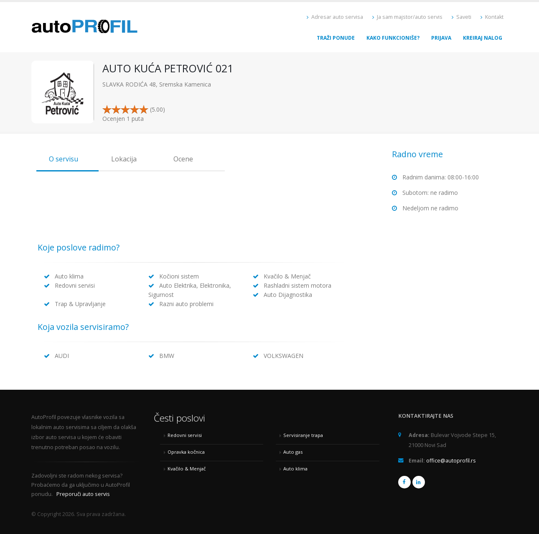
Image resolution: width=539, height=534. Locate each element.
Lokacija (124, 159)
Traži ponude (336, 37)
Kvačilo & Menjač (187, 468)
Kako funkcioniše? (393, 37)
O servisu (63, 159)
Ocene (183, 159)
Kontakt (492, 16)
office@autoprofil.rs (451, 460)
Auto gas (293, 452)
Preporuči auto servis (83, 494)
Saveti (461, 16)
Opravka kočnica (186, 452)
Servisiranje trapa (303, 435)
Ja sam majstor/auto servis (407, 16)
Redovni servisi (185, 435)
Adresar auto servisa (335, 16)
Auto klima (295, 468)
